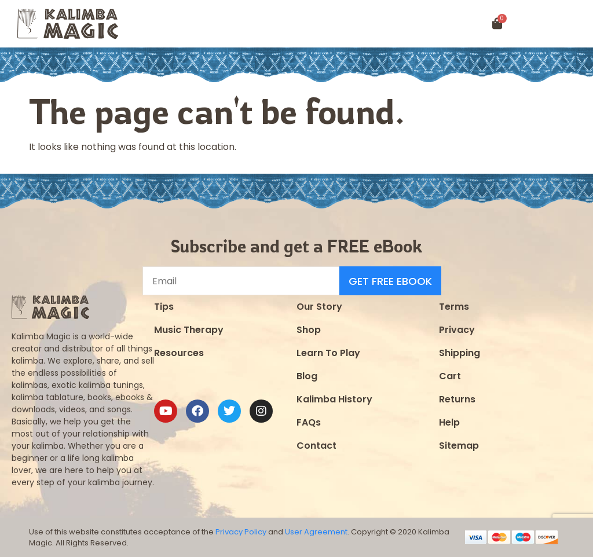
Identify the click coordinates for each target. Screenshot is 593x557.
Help (449, 422)
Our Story (319, 306)
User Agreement (316, 531)
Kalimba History (334, 399)
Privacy (457, 329)
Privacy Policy (240, 531)
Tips (164, 306)
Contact (316, 445)
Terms (454, 306)
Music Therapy (189, 329)
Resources (179, 353)
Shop (308, 329)
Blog (306, 376)
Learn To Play (328, 353)
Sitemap (459, 445)
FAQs (308, 422)
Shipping (459, 353)
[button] (557, 24)
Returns (457, 399)
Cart (450, 376)
